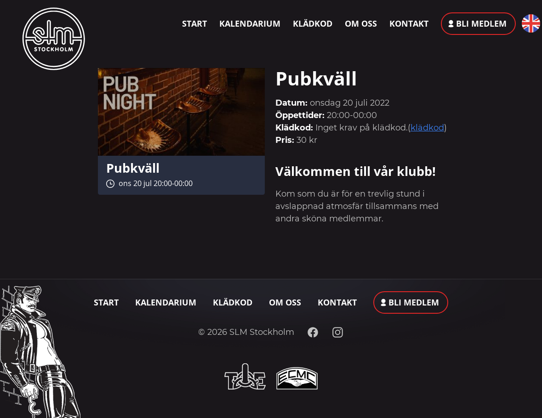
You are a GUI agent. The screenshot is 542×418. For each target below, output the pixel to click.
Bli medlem (481, 23)
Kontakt (408, 23)
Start (194, 23)
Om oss (361, 23)
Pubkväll (133, 167)
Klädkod (312, 23)
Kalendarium (249, 23)
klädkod (427, 128)
